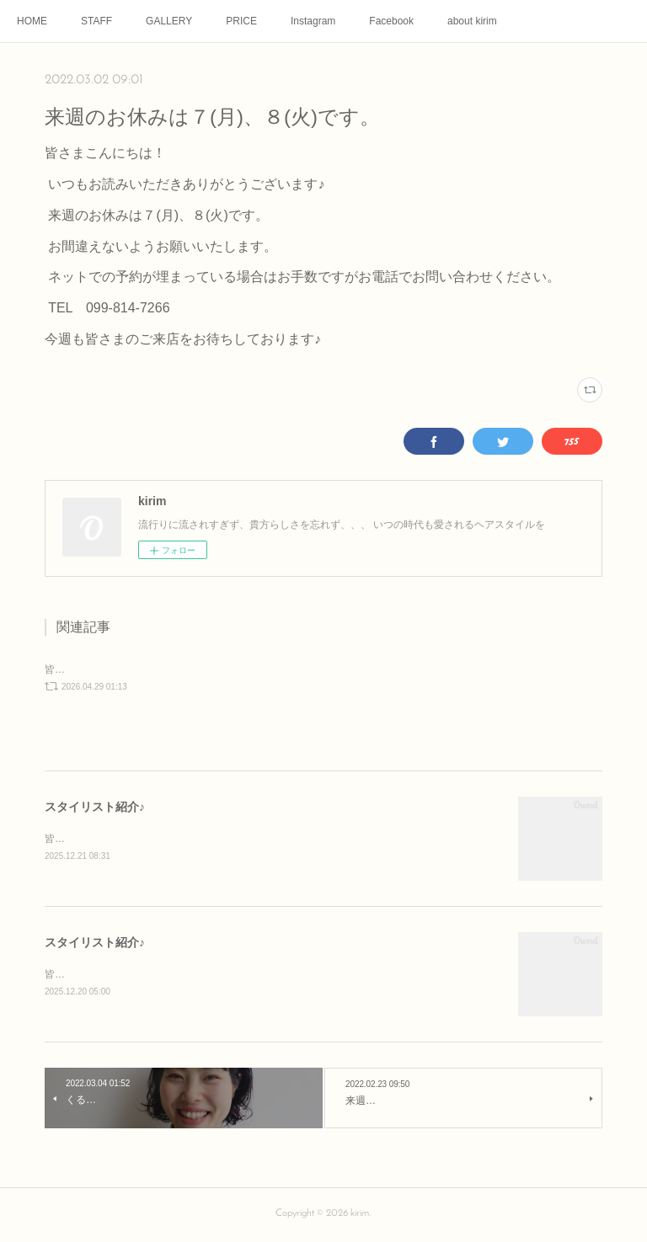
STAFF (96, 21)
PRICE (241, 21)
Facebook (391, 21)
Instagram (313, 21)
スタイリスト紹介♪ (95, 806)
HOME (32, 21)
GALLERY (169, 21)
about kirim (472, 21)
